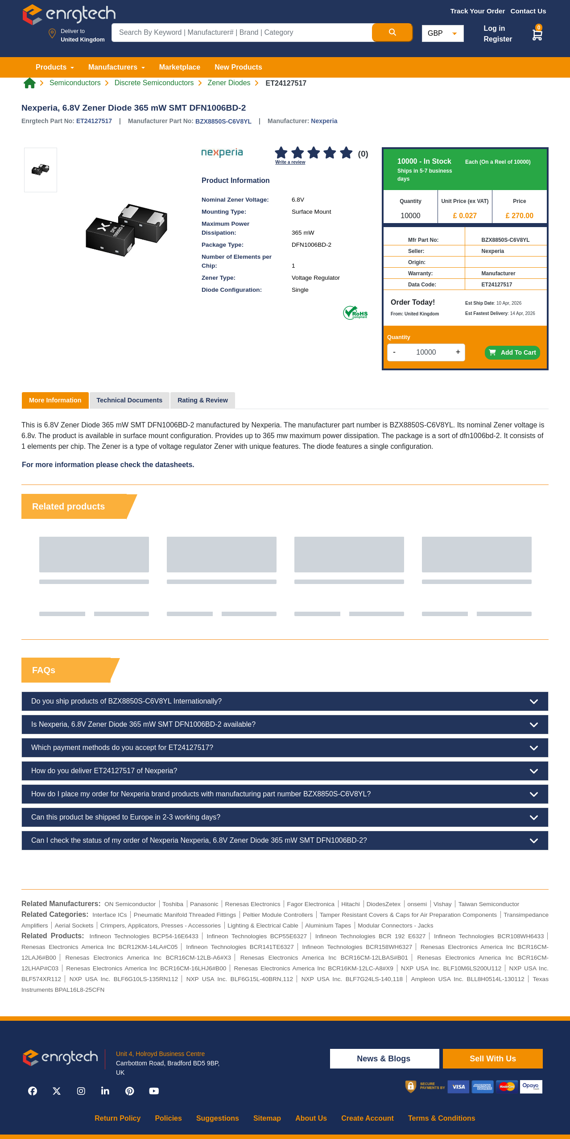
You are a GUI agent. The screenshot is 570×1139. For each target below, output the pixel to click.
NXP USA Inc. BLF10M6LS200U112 (451, 968)
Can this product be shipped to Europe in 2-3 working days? (285, 817)
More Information (55, 400)
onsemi (417, 904)
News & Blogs (385, 1058)
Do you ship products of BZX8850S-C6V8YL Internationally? (285, 701)
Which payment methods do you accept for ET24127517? (285, 747)
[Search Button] (392, 32)
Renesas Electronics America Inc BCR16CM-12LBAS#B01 (324, 957)
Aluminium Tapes (328, 925)
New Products (238, 67)
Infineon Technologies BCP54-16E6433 (144, 936)
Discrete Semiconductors (154, 83)
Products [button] (52, 67)
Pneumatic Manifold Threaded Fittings (185, 914)
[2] (297, 153)
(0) (363, 153)
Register (497, 39)
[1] (281, 153)
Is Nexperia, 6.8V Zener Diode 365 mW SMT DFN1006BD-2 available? (285, 724)
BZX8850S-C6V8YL (223, 121)
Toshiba (172, 904)
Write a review (290, 162)
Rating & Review (203, 400)
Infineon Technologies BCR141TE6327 (240, 947)
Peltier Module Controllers (278, 914)
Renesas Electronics (253, 904)
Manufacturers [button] (114, 67)
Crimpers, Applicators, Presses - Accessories (160, 925)
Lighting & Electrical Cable (262, 925)
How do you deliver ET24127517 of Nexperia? (285, 771)
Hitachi (350, 904)
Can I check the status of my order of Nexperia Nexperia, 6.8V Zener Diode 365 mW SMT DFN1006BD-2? (285, 840)
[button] (537, 34)
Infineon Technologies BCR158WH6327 (357, 947)
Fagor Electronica (311, 904)
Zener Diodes (229, 83)
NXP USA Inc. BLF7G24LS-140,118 (352, 979)
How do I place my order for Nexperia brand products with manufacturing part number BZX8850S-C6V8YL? (285, 794)
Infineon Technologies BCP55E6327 (257, 936)
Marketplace (180, 67)
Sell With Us (493, 1058)
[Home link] (30, 83)
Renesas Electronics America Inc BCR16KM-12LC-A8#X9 (313, 968)
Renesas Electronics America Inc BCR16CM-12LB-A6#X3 (148, 957)
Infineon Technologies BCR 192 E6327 (370, 936)
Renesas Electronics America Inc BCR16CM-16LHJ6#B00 (146, 968)
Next (533, 576)
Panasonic (204, 904)
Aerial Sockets (74, 925)
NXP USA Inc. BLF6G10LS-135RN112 (124, 979)
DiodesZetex (384, 904)
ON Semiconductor (130, 904)
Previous (37, 576)
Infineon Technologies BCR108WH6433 (489, 936)
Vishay (443, 904)
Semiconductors (75, 83)
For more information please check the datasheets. (108, 464)
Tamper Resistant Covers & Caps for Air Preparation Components (408, 914)
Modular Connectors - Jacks (395, 925)
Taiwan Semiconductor (489, 904)
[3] (314, 153)
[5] (346, 153)
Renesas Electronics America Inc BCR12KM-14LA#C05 (99, 947)
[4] (330, 153)
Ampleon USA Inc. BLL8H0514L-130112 (468, 979)
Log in (494, 28)
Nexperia (324, 120)
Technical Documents (130, 400)
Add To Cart (512, 352)
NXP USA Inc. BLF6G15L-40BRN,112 (239, 979)
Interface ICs (109, 914)
